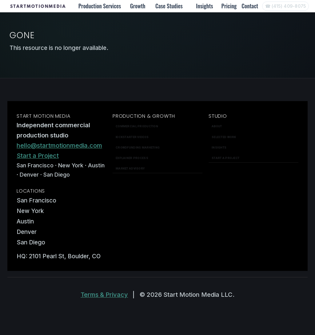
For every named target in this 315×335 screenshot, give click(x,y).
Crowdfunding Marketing (138, 147)
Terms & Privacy (104, 294)
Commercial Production (137, 126)
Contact (249, 6)
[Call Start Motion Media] (285, 6)
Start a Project (38, 155)
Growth (138, 6)
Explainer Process (132, 158)
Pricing (229, 6)
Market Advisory (130, 168)
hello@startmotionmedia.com (59, 145)
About (217, 126)
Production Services (99, 6)
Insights (204, 6)
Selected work (224, 137)
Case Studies (169, 6)
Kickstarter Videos (132, 137)
